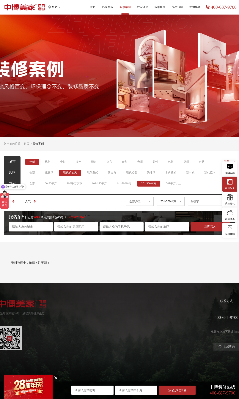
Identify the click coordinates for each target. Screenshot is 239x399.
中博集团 (195, 7)
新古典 (112, 172)
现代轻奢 (131, 172)
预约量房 (163, 310)
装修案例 (118, 301)
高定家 (93, 323)
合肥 (201, 161)
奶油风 (151, 172)
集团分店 (208, 316)
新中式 (190, 172)
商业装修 (163, 336)
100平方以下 (74, 183)
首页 (93, 7)
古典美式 (170, 172)
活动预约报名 (177, 390)
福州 (186, 161)
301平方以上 (174, 183)
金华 (124, 161)
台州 (140, 161)
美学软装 (94, 329)
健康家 (93, 310)
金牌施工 (185, 323)
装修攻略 (163, 342)
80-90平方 (51, 183)
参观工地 (163, 329)
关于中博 (208, 310)
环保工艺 (185, 310)
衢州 (155, 161)
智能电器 (94, 336)
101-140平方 (99, 183)
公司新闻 (208, 323)
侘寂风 (49, 172)
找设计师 (142, 7)
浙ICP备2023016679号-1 (119, 380)
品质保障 (177, 7)
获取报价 (163, 316)
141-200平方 (124, 183)
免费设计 (163, 323)
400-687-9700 (223, 7)
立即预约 (210, 226)
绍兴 (94, 161)
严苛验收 (185, 316)
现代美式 (92, 172)
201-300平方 (148, 183)
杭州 (48, 161)
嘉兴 (109, 161)
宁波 (63, 161)
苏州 (171, 161)
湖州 (78, 161)
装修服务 (160, 7)
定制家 (93, 316)
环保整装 (107, 7)
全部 (32, 161)
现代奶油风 (70, 172)
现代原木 (210, 172)
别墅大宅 (94, 342)
